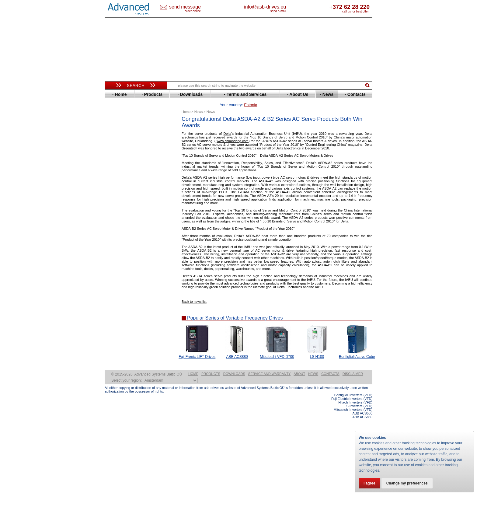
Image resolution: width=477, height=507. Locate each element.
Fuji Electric (121, 186)
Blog (112, 385)
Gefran (116, 191)
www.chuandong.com (233, 131)
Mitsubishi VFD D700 (277, 347)
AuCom (117, 303)
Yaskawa (118, 287)
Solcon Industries (126, 326)
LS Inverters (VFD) (358, 494)
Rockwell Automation (130, 246)
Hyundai (118, 200)
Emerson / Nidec (125, 168)
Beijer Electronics (127, 141)
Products (210, 462)
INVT (114, 209)
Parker (116, 241)
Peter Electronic (125, 317)
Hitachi (116, 196)
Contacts (330, 462)
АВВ (114, 299)
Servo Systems (121, 333)
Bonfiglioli (120, 145)
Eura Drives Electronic (131, 177)
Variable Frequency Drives (132, 127)
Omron (116, 237)
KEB (114, 214)
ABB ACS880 (237, 347)
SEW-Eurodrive (124, 259)
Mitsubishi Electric (127, 228)
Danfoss (118, 154)
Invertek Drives (124, 205)
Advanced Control (127, 136)
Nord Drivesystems (128, 232)
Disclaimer (353, 462)
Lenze (115, 218)
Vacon (116, 273)
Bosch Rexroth (124, 150)
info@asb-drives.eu (290, 6)
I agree (369, 483)
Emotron (118, 173)
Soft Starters (119, 294)
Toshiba (117, 269)
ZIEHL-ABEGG (124, 282)
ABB (114, 132)
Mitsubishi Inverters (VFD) (353, 498)
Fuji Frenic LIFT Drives (197, 347)
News (313, 462)
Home (193, 462)
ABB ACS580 (362, 501)
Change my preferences (407, 483)
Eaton (115, 164)
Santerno (118, 250)
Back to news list (194, 292)
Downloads (234, 462)
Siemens (118, 264)
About (299, 462)
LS (112, 223)
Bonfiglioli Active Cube (357, 347)
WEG (115, 278)
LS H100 (317, 347)
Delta (228, 124)
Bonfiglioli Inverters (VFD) (353, 483)
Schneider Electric (127, 255)
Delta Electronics (126, 159)
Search (135, 85)
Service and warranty (269, 462)
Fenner (116, 182)
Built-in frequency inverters (128, 446)
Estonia (190, 7)
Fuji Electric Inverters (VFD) (351, 487)
